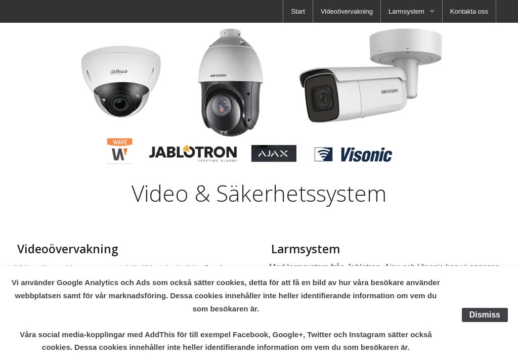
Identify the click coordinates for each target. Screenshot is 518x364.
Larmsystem (406, 11)
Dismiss (484, 314)
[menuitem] (297, 11)
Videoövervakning (347, 11)
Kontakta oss (469, 11)
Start (298, 11)
